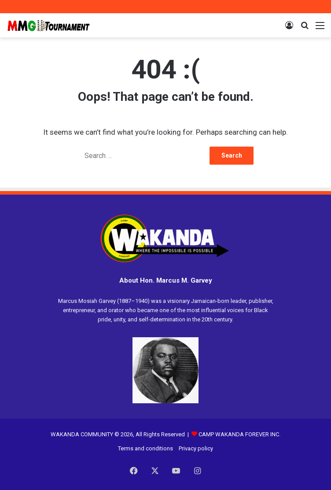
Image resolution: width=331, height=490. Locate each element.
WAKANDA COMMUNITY (82, 434)
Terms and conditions (145, 448)
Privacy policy (196, 448)
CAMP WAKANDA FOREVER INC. (235, 434)
